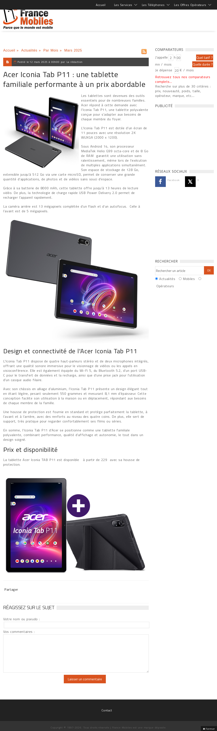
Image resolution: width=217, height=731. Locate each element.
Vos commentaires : (19, 631)
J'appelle (161, 57)
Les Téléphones (153, 5)
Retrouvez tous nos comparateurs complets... (182, 79)
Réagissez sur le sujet (28, 607)
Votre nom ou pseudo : (21, 619)
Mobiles (189, 278)
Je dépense (164, 70)
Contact (107, 710)
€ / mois (187, 70)
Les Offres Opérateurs (190, 5)
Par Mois (50, 50)
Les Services (123, 5)
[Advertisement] (136, 17)
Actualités (29, 50)
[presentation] (38, 683)
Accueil (100, 5)
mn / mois (163, 64)
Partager (11, 589)
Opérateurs (165, 286)
